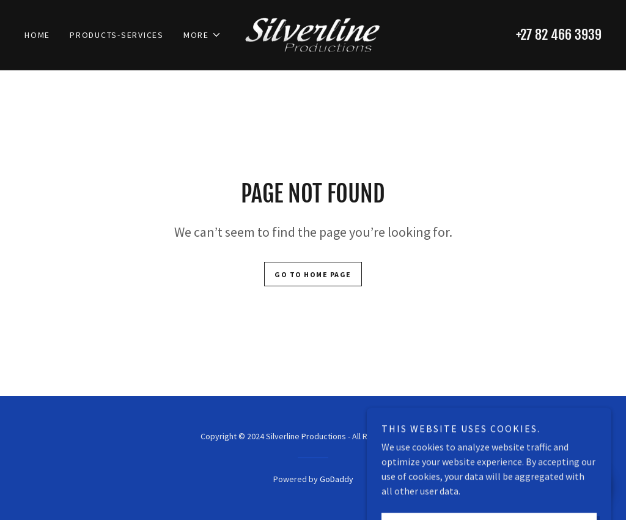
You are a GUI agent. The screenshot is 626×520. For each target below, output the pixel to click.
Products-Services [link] (117, 34)
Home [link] (37, 34)
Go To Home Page (313, 274)
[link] (313, 34)
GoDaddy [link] (336, 479)
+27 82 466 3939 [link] (559, 34)
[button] (202, 35)
